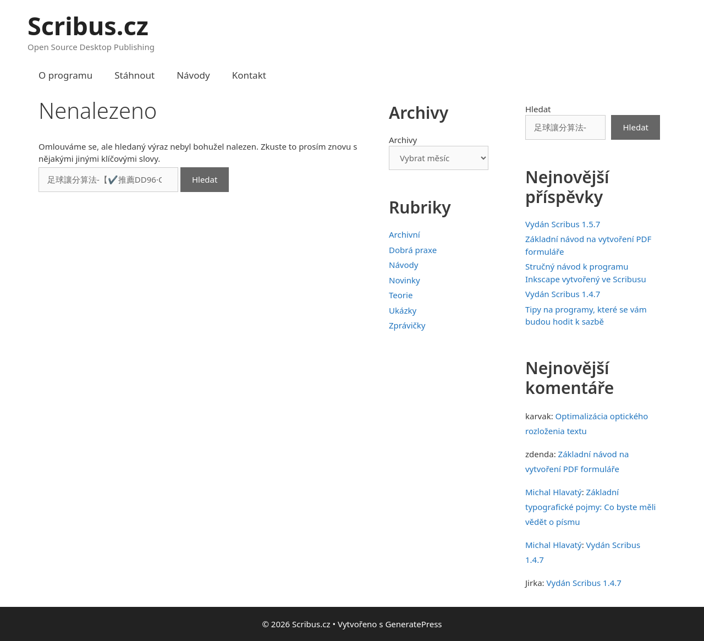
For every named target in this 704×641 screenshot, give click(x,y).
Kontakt (249, 75)
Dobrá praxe (413, 249)
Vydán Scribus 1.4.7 (562, 293)
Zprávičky (407, 325)
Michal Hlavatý (553, 491)
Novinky (404, 280)
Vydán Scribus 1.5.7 (562, 223)
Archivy (403, 139)
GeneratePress (413, 623)
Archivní (404, 234)
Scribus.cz (88, 25)
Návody (193, 75)
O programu (65, 75)
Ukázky (402, 310)
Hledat (538, 108)
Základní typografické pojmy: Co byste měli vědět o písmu (590, 506)
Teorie (401, 294)
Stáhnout (134, 75)
